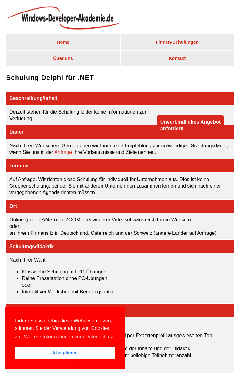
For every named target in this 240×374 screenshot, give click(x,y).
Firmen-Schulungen (177, 42)
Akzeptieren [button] (65, 352)
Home (63, 42)
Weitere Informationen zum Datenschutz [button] (68, 336)
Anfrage (63, 152)
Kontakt (177, 58)
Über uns (63, 58)
